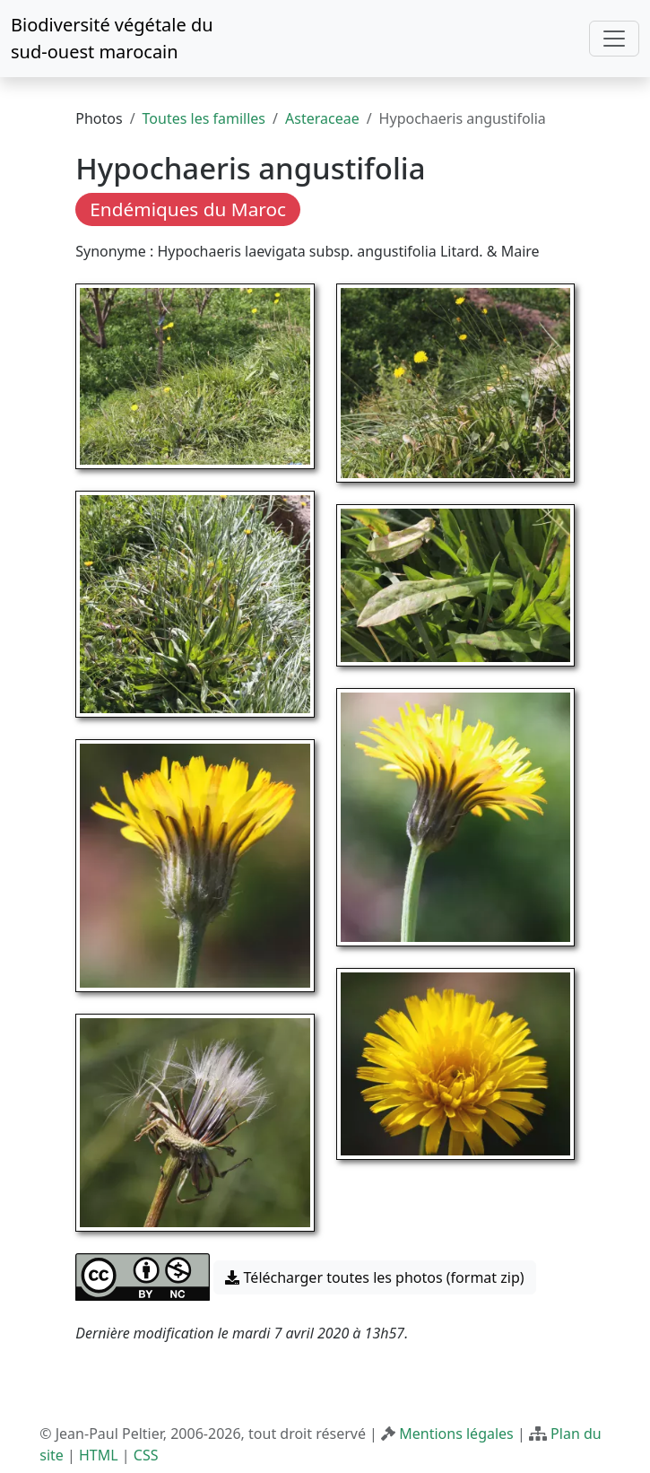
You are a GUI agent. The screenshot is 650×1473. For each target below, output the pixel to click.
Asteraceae (322, 118)
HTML (98, 1455)
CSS (146, 1455)
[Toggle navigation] (614, 39)
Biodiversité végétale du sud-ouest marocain (112, 38)
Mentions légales (456, 1433)
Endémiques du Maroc (188, 209)
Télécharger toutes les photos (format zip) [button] (374, 1277)
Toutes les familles (204, 118)
